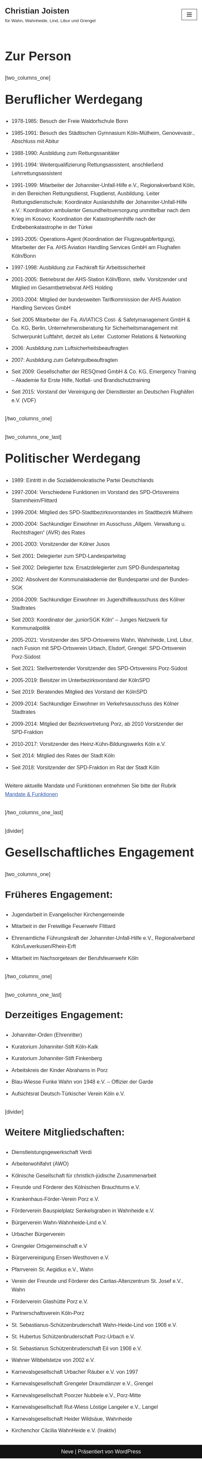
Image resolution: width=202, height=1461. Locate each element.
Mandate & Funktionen (31, 796)
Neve (67, 1454)
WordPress (128, 1454)
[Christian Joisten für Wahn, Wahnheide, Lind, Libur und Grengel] (50, 14)
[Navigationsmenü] (189, 14)
